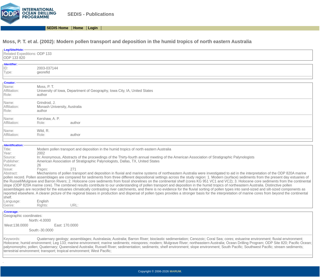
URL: (74, 205)
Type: (8, 72)
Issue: (8, 169)
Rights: (42, 205)
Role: (8, 95)
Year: (8, 153)
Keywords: (12, 239)
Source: (10, 157)
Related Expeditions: (20, 54)
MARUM (175, 271)
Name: (9, 87)
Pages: (42, 169)
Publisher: (11, 161)
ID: (6, 68)
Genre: (9, 205)
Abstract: (11, 173)
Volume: (10, 165)
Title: (7, 149)
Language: (12, 201)
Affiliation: (11, 91)
